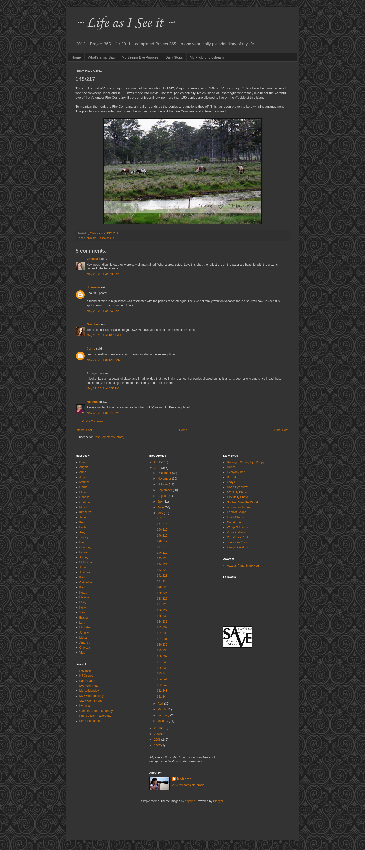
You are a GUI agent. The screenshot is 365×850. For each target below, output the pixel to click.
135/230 (162, 616)
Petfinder (85, 670)
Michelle (84, 627)
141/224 (162, 581)
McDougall (86, 562)
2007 (157, 745)
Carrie (91, 348)
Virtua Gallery (236, 532)
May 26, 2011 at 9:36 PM (103, 274)
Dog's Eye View (237, 487)
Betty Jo (232, 477)
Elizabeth (85, 492)
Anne (82, 472)
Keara (83, 592)
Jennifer (84, 632)
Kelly (82, 607)
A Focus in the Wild (239, 507)
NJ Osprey (86, 675)
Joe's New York (237, 542)
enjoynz (190, 801)
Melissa (84, 597)
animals (91, 237)
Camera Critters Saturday (96, 711)
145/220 (162, 558)
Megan (83, 637)
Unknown (93, 287)
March (162, 709)
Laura (83, 552)
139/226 (162, 593)
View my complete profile (188, 785)
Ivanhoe (84, 482)
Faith (82, 527)
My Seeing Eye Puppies (140, 57)
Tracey (83, 537)
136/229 (162, 610)
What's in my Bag (101, 57)
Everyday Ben (236, 472)
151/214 (162, 524)
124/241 (162, 679)
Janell (83, 517)
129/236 (162, 650)
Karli (82, 577)
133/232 (162, 627)
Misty (82, 602)
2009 (157, 734)
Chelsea (92, 259)
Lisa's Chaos (235, 517)
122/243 (162, 690)
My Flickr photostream (207, 57)
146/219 (162, 552)
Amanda (84, 642)
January (163, 721)
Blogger (218, 801)
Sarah (83, 612)
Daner (231, 467)
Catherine (85, 582)
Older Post (281, 430)
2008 (157, 739)
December (165, 473)
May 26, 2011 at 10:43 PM (104, 335)
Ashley (83, 557)
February (164, 715)
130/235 (162, 644)
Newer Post (84, 430)
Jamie (83, 477)
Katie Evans (87, 681)
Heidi (82, 542)
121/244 (162, 696)
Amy (82, 532)
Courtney (85, 547)
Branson (84, 617)
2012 (157, 462)
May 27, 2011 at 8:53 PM (103, 388)
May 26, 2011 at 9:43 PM (103, 311)
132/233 (162, 633)
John (82, 567)
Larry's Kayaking (237, 547)
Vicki (82, 652)
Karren (83, 522)
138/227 (162, 598)
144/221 (162, 564)
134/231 (162, 621)
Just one (84, 572)
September (165, 490)
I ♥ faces (85, 705)
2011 (157, 468)
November (165, 478)
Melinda (92, 401)
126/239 (162, 668)
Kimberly (85, 512)
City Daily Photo (237, 497)
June (161, 507)
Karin (82, 587)
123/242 (162, 685)
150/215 (162, 529)
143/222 (162, 570)
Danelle (84, 497)
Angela (83, 467)
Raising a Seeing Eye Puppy (245, 462)
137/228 (162, 604)
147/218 (162, 547)
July (161, 501)
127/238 (162, 662)
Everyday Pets (88, 685)
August (163, 496)
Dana (83, 462)
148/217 (162, 541)
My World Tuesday (91, 696)
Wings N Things (237, 527)
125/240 (162, 673)
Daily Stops (174, 57)
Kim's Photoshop (90, 721)
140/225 (162, 587)
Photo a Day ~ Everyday (95, 715)
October (163, 484)
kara (82, 622)
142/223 (162, 575)
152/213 (162, 518)
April (161, 703)
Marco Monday (89, 690)
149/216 (162, 535)
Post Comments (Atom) (109, 437)
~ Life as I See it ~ (125, 23)
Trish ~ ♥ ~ (184, 778)
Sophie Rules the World (242, 502)
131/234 (162, 639)
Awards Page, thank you (243, 565)
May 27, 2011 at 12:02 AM (104, 360)
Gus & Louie (235, 522)
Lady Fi (231, 482)
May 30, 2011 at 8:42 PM (103, 413)
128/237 (162, 656)
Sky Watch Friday (90, 700)
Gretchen (93, 324)
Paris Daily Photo (238, 537)
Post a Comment (93, 421)
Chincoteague (106, 237)
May (161, 513)
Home (76, 57)
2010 (157, 728)
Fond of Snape (236, 512)
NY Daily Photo (237, 492)
